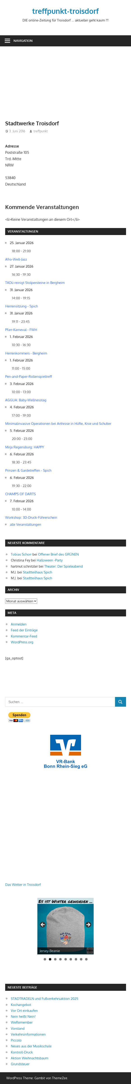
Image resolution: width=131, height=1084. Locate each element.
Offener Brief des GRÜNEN (58, 554)
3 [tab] (55, 959)
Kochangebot (21, 1005)
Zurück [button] (43, 925)
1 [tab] (45, 959)
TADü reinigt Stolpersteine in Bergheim (35, 283)
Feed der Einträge (24, 630)
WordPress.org (22, 642)
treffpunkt (41, 131)
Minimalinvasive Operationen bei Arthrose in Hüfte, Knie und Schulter (58, 423)
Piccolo (16, 1040)
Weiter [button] (88, 925)
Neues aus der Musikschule (31, 1046)
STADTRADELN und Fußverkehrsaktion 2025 (44, 998)
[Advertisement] (68, 85)
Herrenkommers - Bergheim (26, 353)
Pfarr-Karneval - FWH (21, 330)
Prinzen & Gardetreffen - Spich (28, 470)
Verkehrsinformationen (28, 1034)
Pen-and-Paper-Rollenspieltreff (28, 376)
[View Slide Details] (65, 926)
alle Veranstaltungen (25, 524)
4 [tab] (60, 959)
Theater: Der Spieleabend (63, 566)
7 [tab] (76, 959)
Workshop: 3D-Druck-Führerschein (31, 517)
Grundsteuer (20, 1064)
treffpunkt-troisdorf (65, 11)
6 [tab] (71, 959)
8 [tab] (81, 959)
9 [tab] (86, 959)
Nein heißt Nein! (23, 1016)
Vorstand (18, 1028)
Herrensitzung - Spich (21, 306)
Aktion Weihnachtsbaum (29, 1058)
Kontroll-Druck (22, 1052)
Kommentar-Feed (24, 636)
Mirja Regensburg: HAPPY (24, 447)
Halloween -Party (50, 560)
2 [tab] (50, 959)
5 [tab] (65, 959)
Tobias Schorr (21, 554)
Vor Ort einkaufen (24, 1010)
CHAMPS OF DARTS (20, 494)
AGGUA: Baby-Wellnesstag (25, 400)
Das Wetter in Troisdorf (23, 884)
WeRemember (22, 1022)
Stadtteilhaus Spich (37, 572)
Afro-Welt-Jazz (16, 259)
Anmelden (19, 624)
